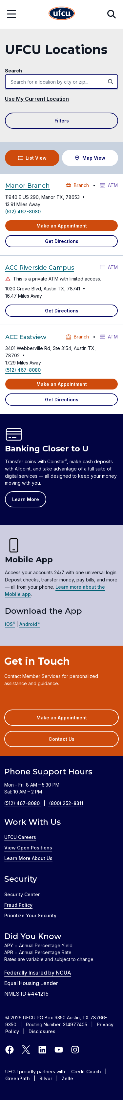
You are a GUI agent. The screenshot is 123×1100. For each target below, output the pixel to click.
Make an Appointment (61, 225)
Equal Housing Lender (31, 983)
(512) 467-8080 (23, 211)
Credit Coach (86, 1071)
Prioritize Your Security (30, 915)
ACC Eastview (25, 337)
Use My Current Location (37, 99)
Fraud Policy (18, 905)
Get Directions (61, 241)
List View (32, 158)
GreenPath (17, 1078)
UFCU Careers (20, 837)
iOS (10, 624)
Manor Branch (27, 185)
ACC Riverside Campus (39, 267)
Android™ (29, 624)
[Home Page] (62, 14)
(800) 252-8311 (66, 803)
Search (13, 70)
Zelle (67, 1078)
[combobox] (61, 81)
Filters (61, 120)
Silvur (46, 1078)
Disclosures (42, 1031)
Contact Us (61, 739)
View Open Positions (28, 847)
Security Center (22, 894)
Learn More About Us (28, 858)
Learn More (25, 499)
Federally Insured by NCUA (37, 972)
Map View (89, 158)
